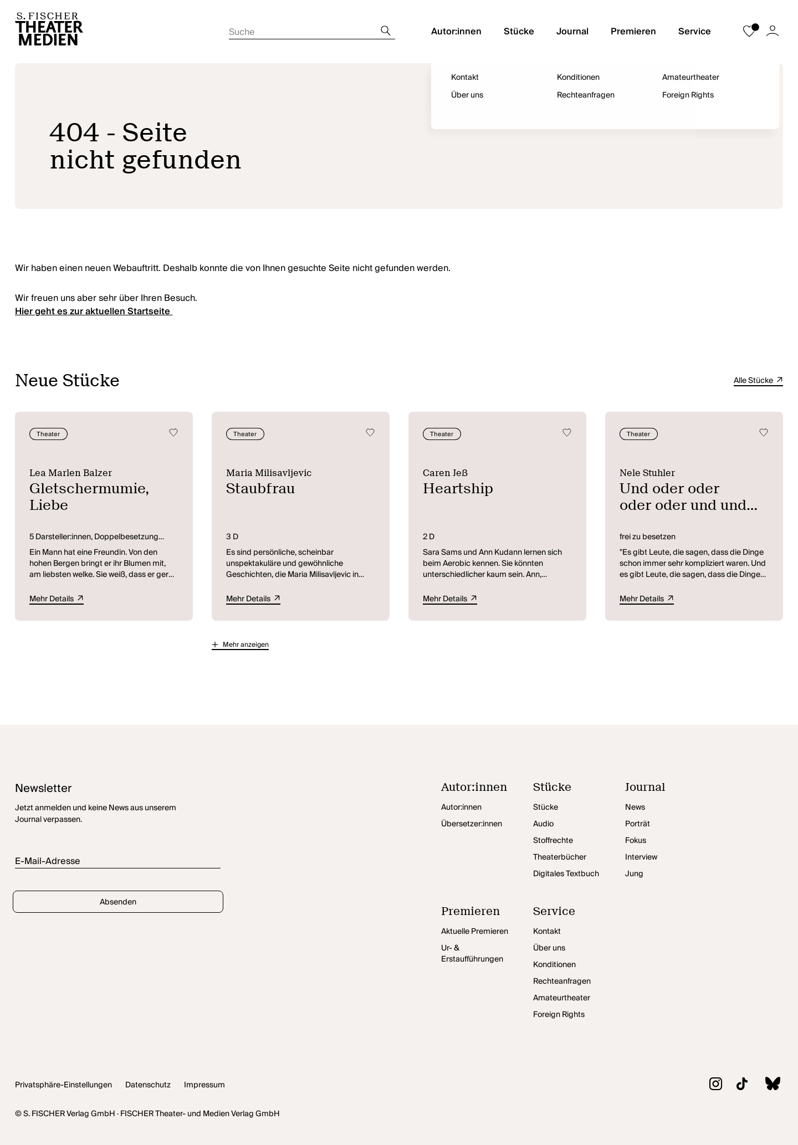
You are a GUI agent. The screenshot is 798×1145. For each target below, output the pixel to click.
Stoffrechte (553, 840)
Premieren (633, 31)
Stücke (519, 31)
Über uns (549, 948)
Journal (572, 31)
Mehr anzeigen (246, 645)
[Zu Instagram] (708, 1085)
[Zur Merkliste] (749, 31)
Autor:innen (456, 31)
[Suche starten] (312, 28)
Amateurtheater (561, 998)
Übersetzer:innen (471, 824)
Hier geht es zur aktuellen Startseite (93, 311)
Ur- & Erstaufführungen (472, 954)
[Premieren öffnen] (487, 914)
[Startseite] (49, 31)
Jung (634, 874)
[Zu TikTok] (735, 1085)
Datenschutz (148, 1085)
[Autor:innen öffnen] (487, 790)
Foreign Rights (559, 1014)
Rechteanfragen (562, 981)
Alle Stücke (758, 380)
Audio (543, 824)
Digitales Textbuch (566, 874)
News (635, 807)
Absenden (118, 902)
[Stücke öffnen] (579, 790)
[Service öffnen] (579, 914)
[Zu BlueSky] (765, 1085)
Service (694, 31)
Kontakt (547, 931)
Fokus (635, 840)
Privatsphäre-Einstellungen (63, 1085)
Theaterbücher (559, 857)
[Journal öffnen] (671, 790)
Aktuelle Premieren (474, 931)
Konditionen (554, 965)
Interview (641, 857)
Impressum (204, 1085)
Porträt (637, 824)
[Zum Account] (772, 31)
